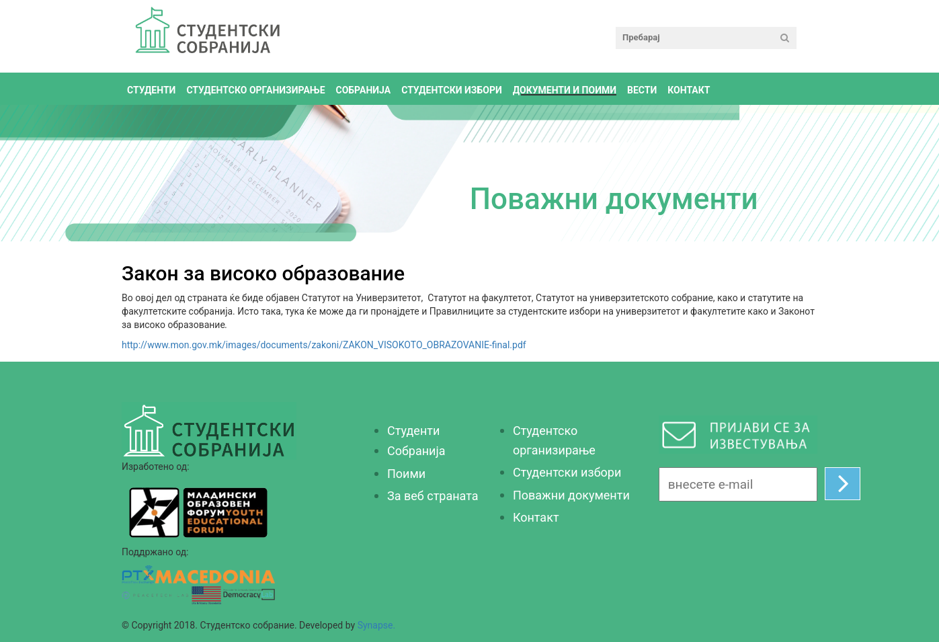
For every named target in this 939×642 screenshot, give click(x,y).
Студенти (151, 90)
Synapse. (377, 625)
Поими (406, 474)
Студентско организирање (255, 90)
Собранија (416, 451)
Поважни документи (571, 495)
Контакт (688, 90)
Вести (642, 90)
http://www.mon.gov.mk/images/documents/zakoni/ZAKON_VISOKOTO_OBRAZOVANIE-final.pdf (324, 344)
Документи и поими (564, 90)
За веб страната (433, 496)
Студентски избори (451, 90)
